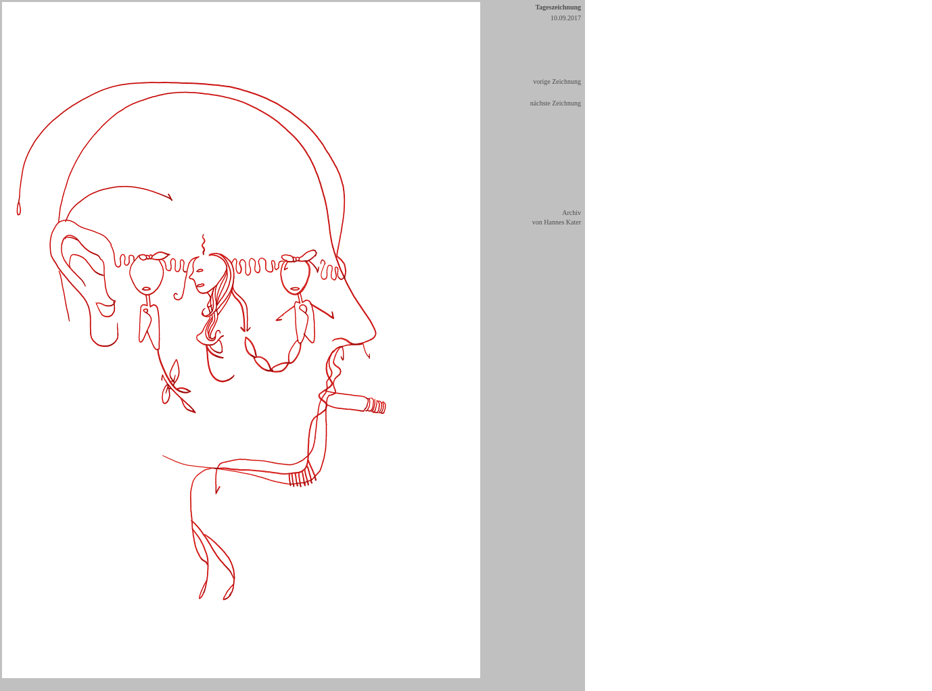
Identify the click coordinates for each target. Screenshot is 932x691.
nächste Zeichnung (555, 103)
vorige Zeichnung (557, 81)
